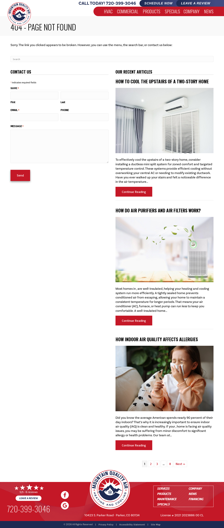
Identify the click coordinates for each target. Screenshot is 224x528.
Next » (180, 464)
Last (63, 101)
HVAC (108, 11)
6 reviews (32, 492)
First (12, 101)
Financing (195, 499)
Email (14, 109)
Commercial (127, 11)
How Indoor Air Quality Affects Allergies (156, 339)
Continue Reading (137, 192)
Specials (172, 11)
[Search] (112, 59)
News (209, 11)
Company (192, 11)
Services (163, 488)
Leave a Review (28, 498)
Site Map (155, 524)
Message (16, 124)
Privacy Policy (106, 524)
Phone (65, 109)
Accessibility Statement (132, 524)
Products (151, 11)
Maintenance (166, 499)
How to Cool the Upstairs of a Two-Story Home (162, 81)
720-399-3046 (121, 3)
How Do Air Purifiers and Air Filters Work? (158, 210)
